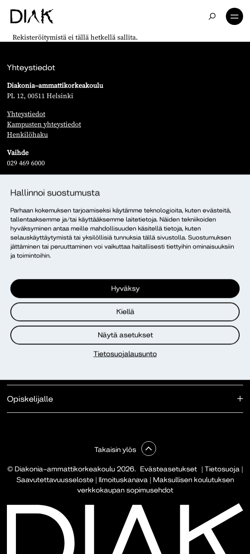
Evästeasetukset (168, 469)
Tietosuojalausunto (125, 354)
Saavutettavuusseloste (55, 480)
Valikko (234, 16)
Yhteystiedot (26, 113)
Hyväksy (125, 288)
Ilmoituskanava (123, 480)
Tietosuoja (222, 469)
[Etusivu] (31, 16)
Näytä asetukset (125, 335)
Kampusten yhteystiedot (44, 124)
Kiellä (125, 311)
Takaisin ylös (116, 450)
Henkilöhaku (27, 134)
